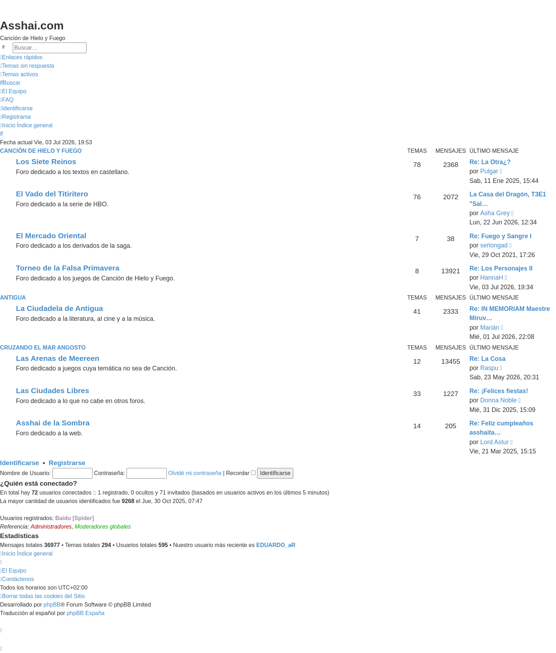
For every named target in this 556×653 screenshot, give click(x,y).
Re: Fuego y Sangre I (500, 236)
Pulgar (489, 171)
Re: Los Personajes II (501, 268)
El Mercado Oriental (51, 235)
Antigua (13, 298)
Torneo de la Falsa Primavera (67, 268)
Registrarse (67, 463)
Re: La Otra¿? (490, 162)
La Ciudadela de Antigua (59, 308)
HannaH (491, 277)
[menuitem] (27, 66)
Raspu (489, 368)
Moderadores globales (103, 527)
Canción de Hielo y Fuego (41, 151)
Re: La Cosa (487, 358)
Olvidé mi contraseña (194, 473)
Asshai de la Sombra (53, 423)
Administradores (51, 527)
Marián (489, 327)
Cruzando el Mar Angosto (42, 348)
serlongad (493, 245)
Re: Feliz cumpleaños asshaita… (501, 428)
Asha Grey (495, 213)
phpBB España (86, 613)
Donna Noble (498, 400)
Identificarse (19, 463)
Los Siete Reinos (46, 161)
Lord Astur (494, 442)
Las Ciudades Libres (52, 390)
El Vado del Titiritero (52, 194)
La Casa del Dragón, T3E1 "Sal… (507, 199)
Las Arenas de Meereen (57, 358)
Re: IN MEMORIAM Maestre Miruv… (509, 313)
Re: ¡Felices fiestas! (498, 391)
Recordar (241, 473)
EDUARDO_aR (275, 545)
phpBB (52, 605)
